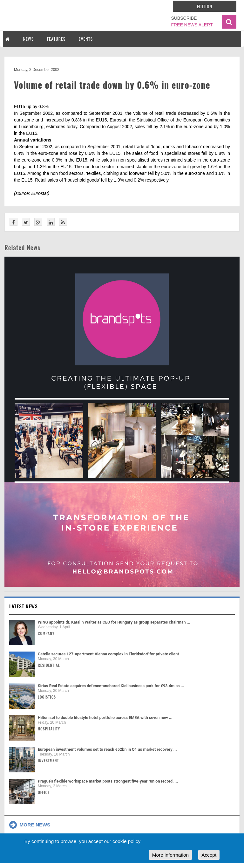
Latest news (23, 606)
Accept (208, 855)
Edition (204, 6)
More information (170, 855)
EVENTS (86, 38)
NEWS (28, 38)
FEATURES (56, 38)
